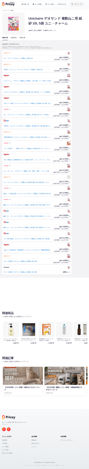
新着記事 (4, 440)
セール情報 (5, 446)
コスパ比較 (5, 450)
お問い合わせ (35, 443)
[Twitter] (8, 429)
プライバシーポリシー (67, 440)
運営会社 (33, 440)
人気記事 (4, 443)
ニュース (33, 446)
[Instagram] (4, 429)
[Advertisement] (44, 293)
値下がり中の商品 (7, 453)
